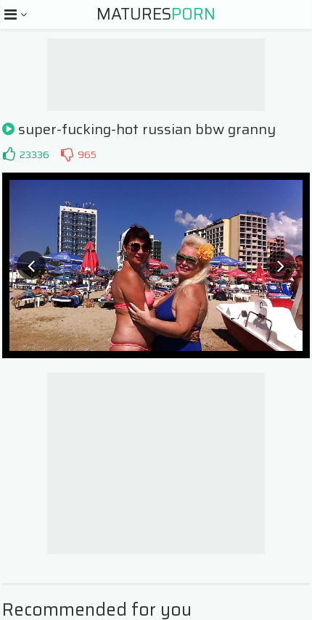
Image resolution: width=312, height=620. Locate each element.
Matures (156, 14)
